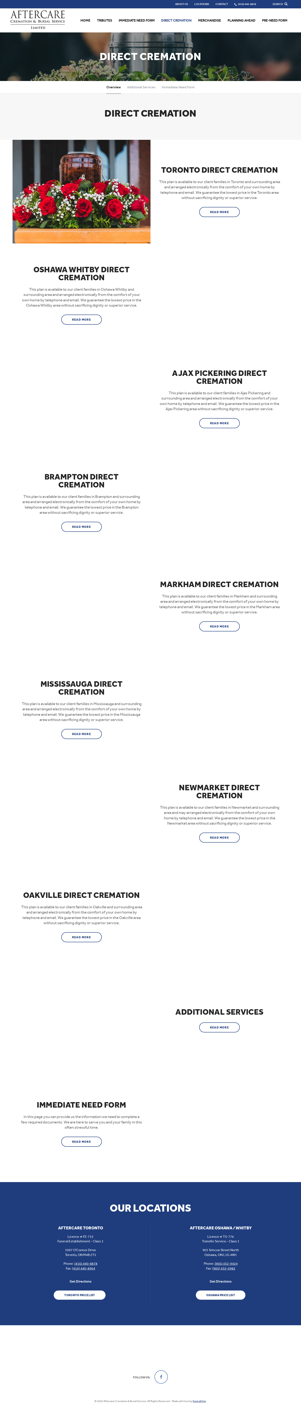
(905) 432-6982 (223, 1268)
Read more (225, 210)
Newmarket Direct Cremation (219, 791)
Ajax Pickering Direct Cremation (219, 377)
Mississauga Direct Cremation (82, 688)
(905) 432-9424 (226, 1264)
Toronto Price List (79, 1295)
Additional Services (141, 87)
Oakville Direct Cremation (81, 895)
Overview (113, 87)
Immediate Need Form (178, 87)
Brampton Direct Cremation (82, 481)
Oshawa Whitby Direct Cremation (81, 273)
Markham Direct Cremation (219, 584)
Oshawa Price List (220, 1295)
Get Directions (81, 1281)
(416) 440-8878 (85, 1264)
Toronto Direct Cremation (219, 170)
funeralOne (199, 1401)
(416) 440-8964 (83, 1268)
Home (85, 20)
